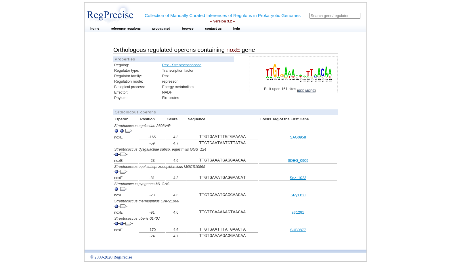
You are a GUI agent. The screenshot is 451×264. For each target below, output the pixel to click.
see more (306, 90)
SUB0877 (298, 230)
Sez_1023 (298, 178)
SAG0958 (298, 137)
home (94, 28)
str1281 (298, 212)
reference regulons (126, 28)
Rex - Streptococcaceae (182, 65)
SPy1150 (298, 195)
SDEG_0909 (298, 160)
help (236, 28)
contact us (213, 28)
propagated (161, 28)
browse (188, 28)
